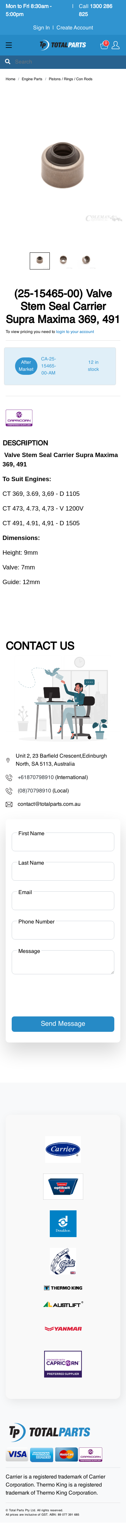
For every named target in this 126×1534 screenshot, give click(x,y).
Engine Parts (32, 79)
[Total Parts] (63, 45)
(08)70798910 (34, 791)
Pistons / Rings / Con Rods (71, 79)
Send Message (63, 1024)
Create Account (74, 28)
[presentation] (62, 993)
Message (29, 951)
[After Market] (60, 366)
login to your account (75, 332)
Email (25, 892)
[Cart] (104, 45)
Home (10, 79)
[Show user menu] (115, 45)
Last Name (31, 863)
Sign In (41, 28)
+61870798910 (36, 777)
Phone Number (36, 922)
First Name (31, 834)
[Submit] (7, 62)
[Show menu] (9, 45)
